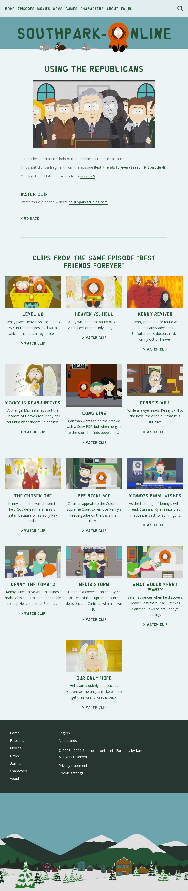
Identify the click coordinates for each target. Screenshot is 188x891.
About (112, 8)
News (57, 8)
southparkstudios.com (88, 202)
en (123, 8)
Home (10, 8)
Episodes (26, 8)
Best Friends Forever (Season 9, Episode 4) (129, 167)
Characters (92, 8)
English (64, 733)
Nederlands (68, 740)
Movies (43, 8)
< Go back (30, 218)
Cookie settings (71, 773)
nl (130, 8)
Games (71, 8)
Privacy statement (73, 765)
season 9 (87, 176)
